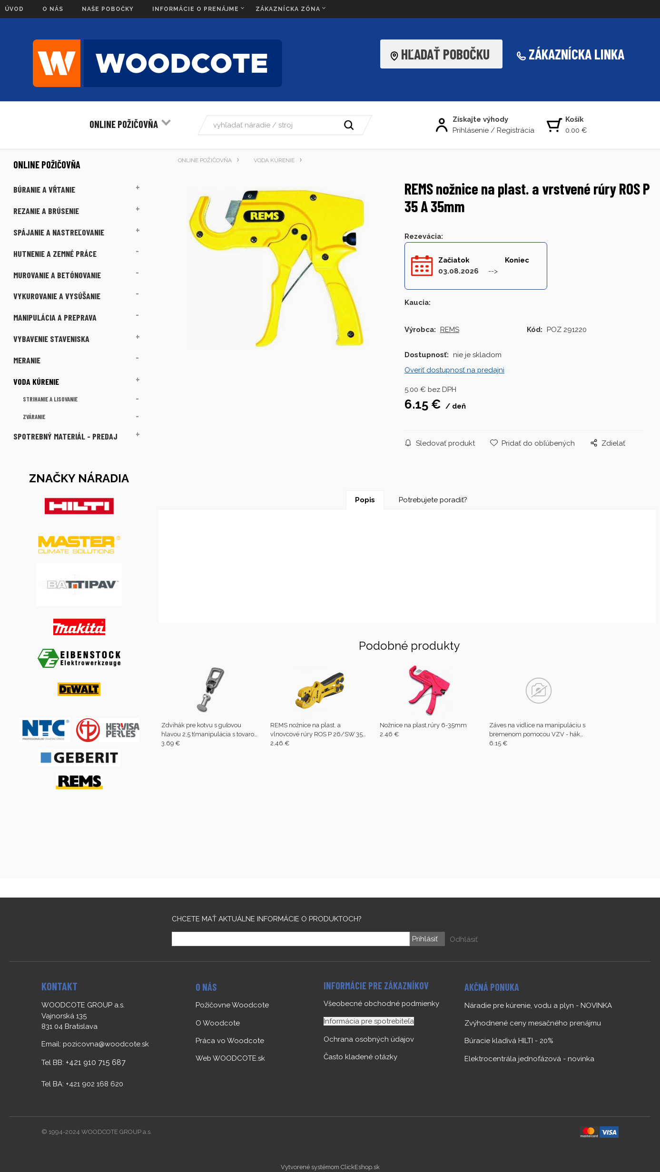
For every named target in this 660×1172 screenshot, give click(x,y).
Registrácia (515, 130)
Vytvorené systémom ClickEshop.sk (330, 1167)
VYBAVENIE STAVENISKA (51, 338)
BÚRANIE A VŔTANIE (44, 189)
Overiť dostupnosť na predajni (454, 370)
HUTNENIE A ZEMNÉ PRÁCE (55, 253)
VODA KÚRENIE (36, 381)
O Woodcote (218, 1023)
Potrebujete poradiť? (433, 500)
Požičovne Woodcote (232, 1005)
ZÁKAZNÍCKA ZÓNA (288, 9)
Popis (365, 500)
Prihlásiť (425, 939)
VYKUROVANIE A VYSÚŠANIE (56, 296)
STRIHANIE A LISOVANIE (50, 399)
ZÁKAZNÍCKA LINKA (576, 53)
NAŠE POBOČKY (108, 9)
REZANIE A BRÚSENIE (46, 210)
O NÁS (52, 9)
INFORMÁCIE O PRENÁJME (195, 9)
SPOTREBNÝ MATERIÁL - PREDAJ (65, 436)
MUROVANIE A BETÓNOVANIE (57, 275)
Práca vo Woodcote (230, 1040)
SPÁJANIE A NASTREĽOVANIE (58, 232)
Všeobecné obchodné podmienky (381, 1003)
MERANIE (26, 360)
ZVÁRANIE (34, 416)
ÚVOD (14, 9)
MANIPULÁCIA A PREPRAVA (55, 317)
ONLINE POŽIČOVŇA (123, 124)
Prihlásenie (471, 130)
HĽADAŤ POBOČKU (442, 53)
